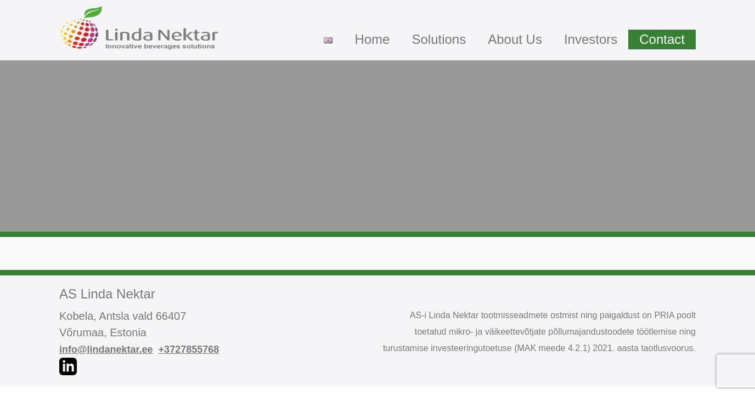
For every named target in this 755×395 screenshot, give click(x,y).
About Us (515, 39)
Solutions (439, 39)
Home (372, 39)
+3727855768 (189, 349)
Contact (662, 39)
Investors (590, 39)
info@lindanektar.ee (106, 349)
